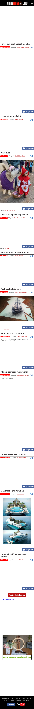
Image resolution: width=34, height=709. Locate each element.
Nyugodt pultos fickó (11, 116)
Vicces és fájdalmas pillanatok (15, 214)
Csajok (18, 336)
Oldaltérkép (5, 699)
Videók (22, 47)
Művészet (24, 292)
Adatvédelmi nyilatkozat (12, 700)
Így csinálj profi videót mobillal (15, 44)
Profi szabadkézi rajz (10, 289)
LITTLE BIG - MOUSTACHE (13, 454)
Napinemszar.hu (8, 600)
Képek (19, 156)
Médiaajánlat (15, 699)
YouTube (26, 47)
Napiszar (27, 336)
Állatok (16, 156)
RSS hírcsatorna (27, 699)
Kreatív (18, 47)
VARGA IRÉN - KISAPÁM (12, 333)
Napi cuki (5, 153)
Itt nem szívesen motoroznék (14, 372)
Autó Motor (23, 375)
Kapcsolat (26, 700)
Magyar (22, 336)
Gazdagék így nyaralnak (12, 491)
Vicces (15, 217)
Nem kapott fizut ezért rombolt (15, 252)
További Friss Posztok (17, 595)
